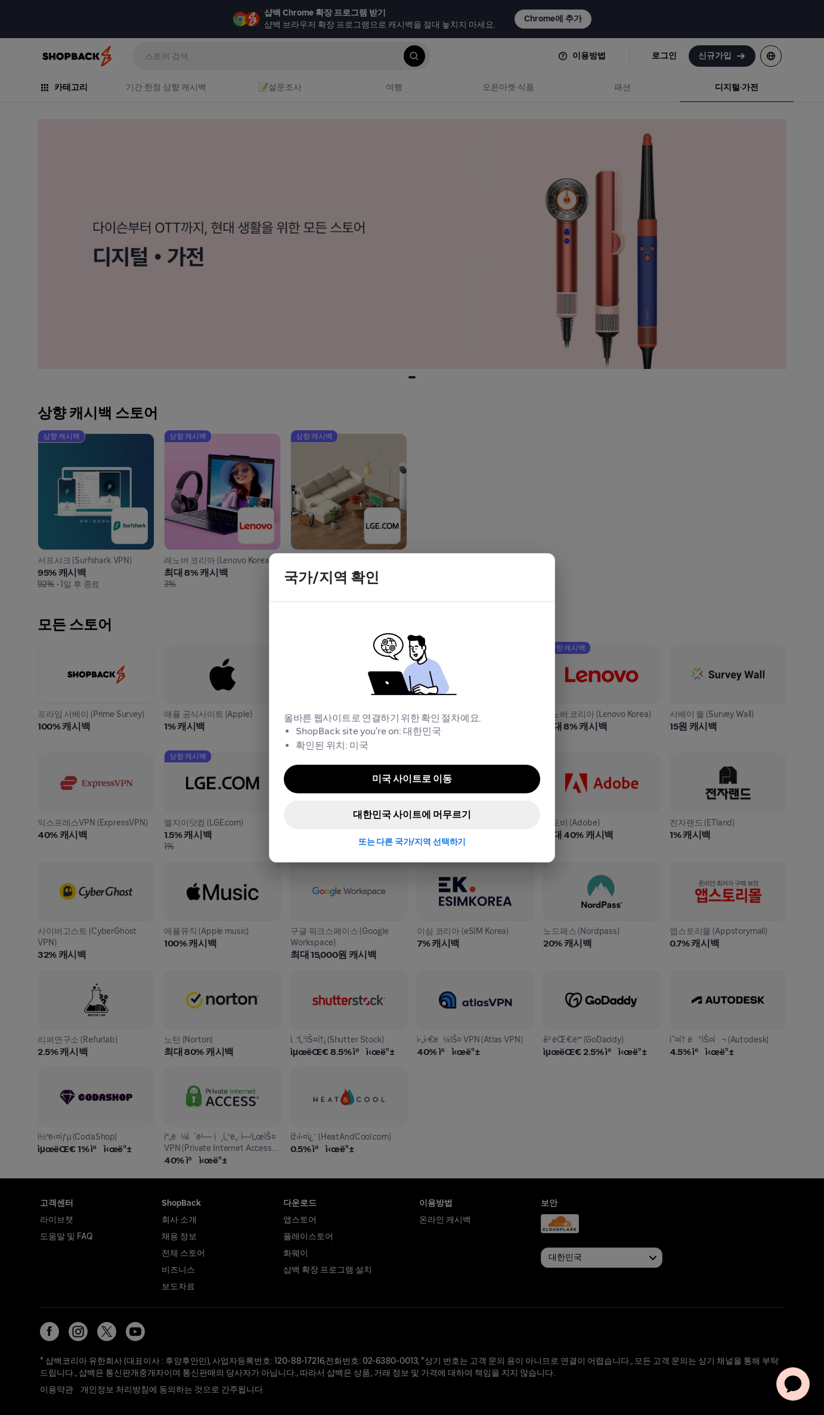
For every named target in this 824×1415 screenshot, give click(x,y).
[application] (793, 1384)
